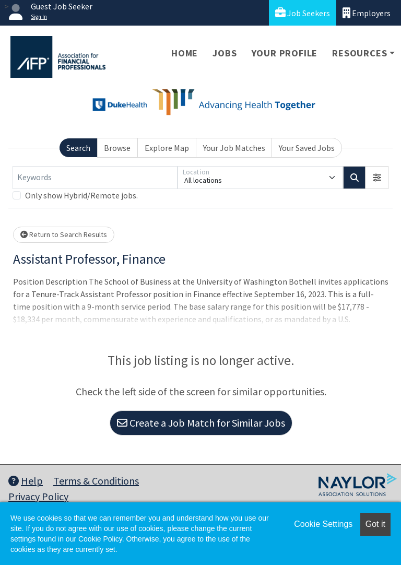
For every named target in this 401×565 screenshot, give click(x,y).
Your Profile (285, 53)
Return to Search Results (63, 234)
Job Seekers (302, 12)
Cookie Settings (323, 524)
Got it (375, 524)
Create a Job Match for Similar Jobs (201, 422)
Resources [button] (359, 53)
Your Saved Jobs (307, 148)
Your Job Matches (234, 148)
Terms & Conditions (96, 480)
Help (25, 480)
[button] (376, 177)
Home (184, 53)
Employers (367, 12)
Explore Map (167, 148)
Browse (117, 148)
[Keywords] (95, 177)
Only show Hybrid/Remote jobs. (81, 195)
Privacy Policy (38, 496)
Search (78, 148)
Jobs (225, 53)
